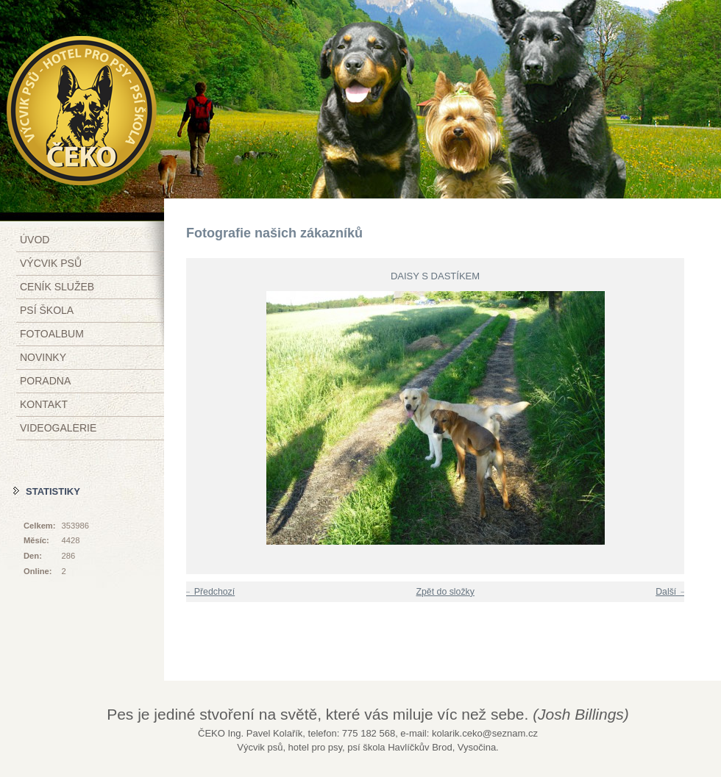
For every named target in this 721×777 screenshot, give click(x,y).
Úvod (34, 240)
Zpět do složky (445, 592)
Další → (672, 592)
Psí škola (47, 310)
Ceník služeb (57, 287)
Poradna (45, 381)
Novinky (43, 357)
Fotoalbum (52, 334)
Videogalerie (58, 428)
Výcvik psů (51, 263)
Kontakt (44, 404)
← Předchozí (208, 592)
